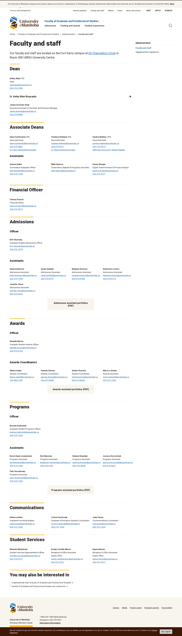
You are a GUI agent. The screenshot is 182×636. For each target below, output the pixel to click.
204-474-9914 (16, 209)
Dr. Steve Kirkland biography (63, 149)
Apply (158, 10)
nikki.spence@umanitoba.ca (63, 170)
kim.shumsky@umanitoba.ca (22, 246)
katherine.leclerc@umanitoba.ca (117, 275)
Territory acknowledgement (20, 10)
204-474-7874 (16, 249)
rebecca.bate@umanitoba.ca (22, 523)
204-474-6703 (16, 351)
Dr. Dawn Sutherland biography (23, 149)
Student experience (94, 25)
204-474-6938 (78, 278)
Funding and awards (70, 25)
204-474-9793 (46, 465)
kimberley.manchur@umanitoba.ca (55, 462)
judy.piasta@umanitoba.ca (104, 523)
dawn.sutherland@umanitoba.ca (24, 143)
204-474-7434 (16, 435)
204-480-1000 (16, 380)
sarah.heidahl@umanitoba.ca (53, 275)
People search (136, 608)
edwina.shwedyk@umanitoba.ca (86, 462)
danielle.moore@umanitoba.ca (23, 347)
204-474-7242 (16, 481)
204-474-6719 (109, 278)
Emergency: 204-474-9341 (50, 620)
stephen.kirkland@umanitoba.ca (65, 143)
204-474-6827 (109, 465)
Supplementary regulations (147, 52)
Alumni (111, 10)
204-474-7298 (16, 174)
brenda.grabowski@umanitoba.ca (24, 432)
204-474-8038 (78, 465)
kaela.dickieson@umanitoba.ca (23, 275)
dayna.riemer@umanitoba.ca (105, 559)
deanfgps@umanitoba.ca (21, 85)
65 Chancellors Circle (102, 53)
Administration (68, 34)
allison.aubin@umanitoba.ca (22, 377)
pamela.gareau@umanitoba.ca (54, 377)
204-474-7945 (16, 278)
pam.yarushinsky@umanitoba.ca (24, 477)
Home (12, 34)
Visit (148, 10)
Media (124, 608)
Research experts (152, 608)
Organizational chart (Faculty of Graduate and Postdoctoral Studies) (41, 582)
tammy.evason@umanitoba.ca (23, 206)
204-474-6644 (16, 294)
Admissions (50, 25)
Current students (79, 10)
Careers (116, 608)
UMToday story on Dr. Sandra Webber (109, 149)
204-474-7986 (16, 88)
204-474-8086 (16, 114)
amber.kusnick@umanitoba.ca (85, 377)
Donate (168, 10)
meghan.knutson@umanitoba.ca (86, 275)
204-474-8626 (78, 380)
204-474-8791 (47, 278)
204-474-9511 (57, 146)
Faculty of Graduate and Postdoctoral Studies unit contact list (38, 586)
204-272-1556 (109, 380)
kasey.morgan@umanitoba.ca (105, 170)
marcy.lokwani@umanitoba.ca (116, 377)
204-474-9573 (99, 146)
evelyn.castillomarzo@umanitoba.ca (67, 559)
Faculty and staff (97, 10)
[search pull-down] (170, 25)
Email (120, 10)
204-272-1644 (16, 527)
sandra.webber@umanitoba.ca (106, 143)
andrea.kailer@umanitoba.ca (22, 170)
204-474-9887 (16, 146)
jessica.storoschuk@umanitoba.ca (118, 462)
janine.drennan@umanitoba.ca (23, 111)
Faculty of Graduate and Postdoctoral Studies (72, 20)
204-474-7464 (16, 465)
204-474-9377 (99, 174)
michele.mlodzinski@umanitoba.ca (25, 555)
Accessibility (167, 608)
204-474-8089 (47, 380)
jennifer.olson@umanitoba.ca (22, 290)
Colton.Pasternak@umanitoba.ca (65, 523)
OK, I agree (166, 632)
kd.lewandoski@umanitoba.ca (23, 462)
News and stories (133, 10)
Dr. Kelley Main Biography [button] (23, 96)
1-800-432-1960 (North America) (53, 617)
